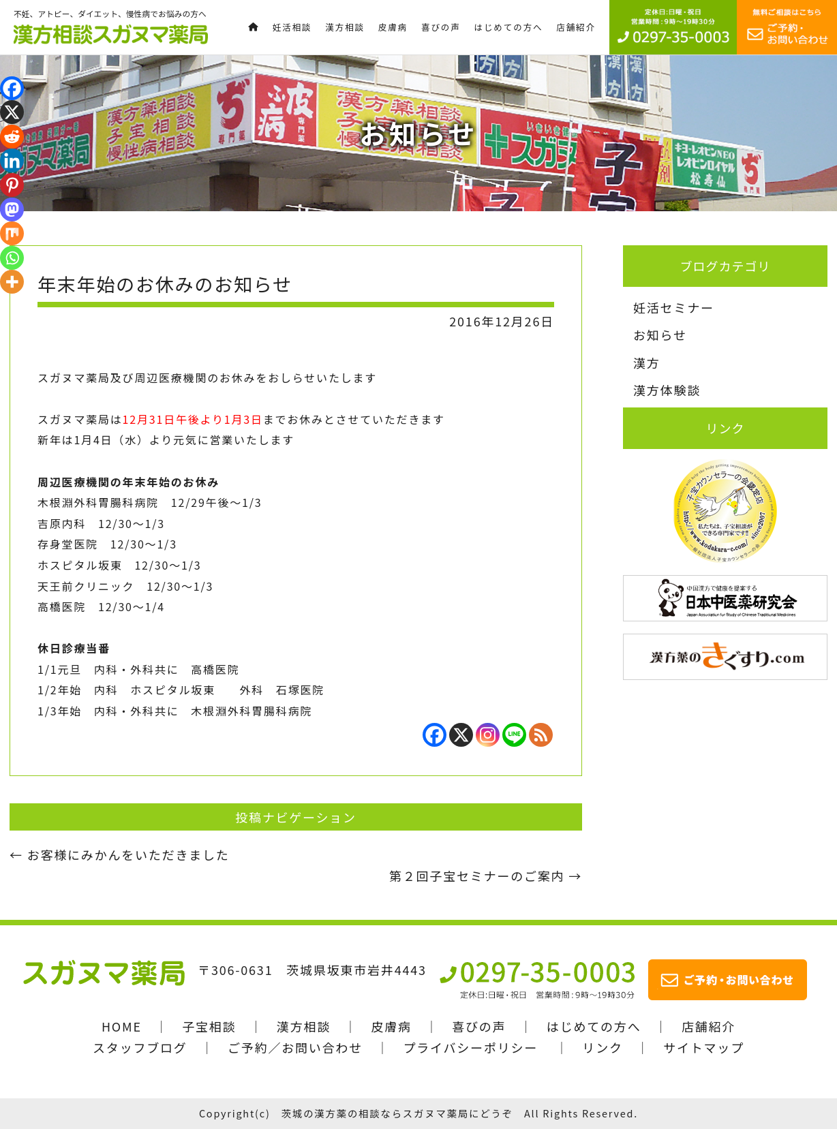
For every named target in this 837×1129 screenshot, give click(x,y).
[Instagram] (488, 735)
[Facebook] (434, 735)
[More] (12, 282)
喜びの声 (479, 1026)
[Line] (514, 735)
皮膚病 (391, 1026)
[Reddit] (12, 137)
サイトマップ (703, 1047)
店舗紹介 (708, 1026)
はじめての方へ (594, 1026)
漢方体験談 (667, 390)
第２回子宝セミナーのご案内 (485, 875)
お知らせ (660, 334)
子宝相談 (209, 1026)
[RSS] (541, 735)
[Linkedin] (12, 160)
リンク (602, 1047)
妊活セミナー (673, 307)
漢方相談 (304, 1026)
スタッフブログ (140, 1047)
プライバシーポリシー (470, 1047)
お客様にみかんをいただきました (120, 854)
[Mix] (12, 233)
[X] (461, 735)
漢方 (646, 362)
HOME (122, 1026)
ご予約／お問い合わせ (295, 1047)
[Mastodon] (12, 209)
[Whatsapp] (12, 258)
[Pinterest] (12, 185)
